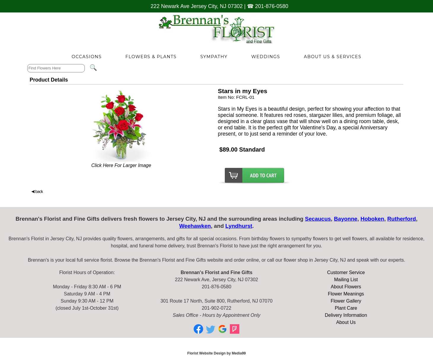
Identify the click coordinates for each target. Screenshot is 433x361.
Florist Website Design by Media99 (216, 353)
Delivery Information (346, 315)
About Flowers (346, 286)
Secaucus (318, 219)
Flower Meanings (346, 293)
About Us (346, 322)
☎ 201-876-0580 (267, 6)
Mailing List (346, 279)
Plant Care (346, 308)
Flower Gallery (346, 300)
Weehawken (195, 226)
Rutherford (401, 219)
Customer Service (346, 272)
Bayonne (345, 219)
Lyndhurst (238, 226)
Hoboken (372, 219)
